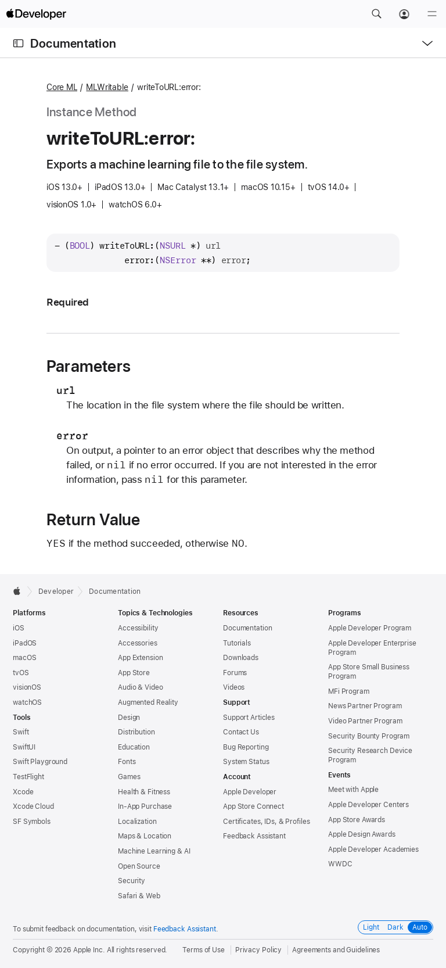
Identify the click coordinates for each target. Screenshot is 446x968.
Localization (137, 822)
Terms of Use (203, 950)
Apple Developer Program (369, 628)
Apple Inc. (89, 950)
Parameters (88, 366)
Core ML (61, 87)
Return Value (93, 519)
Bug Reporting (245, 747)
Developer (56, 591)
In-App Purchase (145, 806)
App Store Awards (356, 820)
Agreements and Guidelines (336, 950)
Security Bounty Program (368, 736)
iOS (18, 628)
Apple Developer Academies (373, 849)
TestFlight (28, 777)
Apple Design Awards (361, 834)
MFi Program (348, 691)
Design (129, 718)
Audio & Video (140, 687)
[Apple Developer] (36, 14)
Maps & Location (144, 836)
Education (134, 747)
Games (129, 777)
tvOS (21, 673)
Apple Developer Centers (368, 805)
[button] (376, 14)
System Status (246, 762)
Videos (233, 687)
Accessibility (138, 628)
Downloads (240, 658)
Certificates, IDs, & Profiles (266, 822)
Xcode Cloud (33, 806)
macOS (24, 658)
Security (131, 881)
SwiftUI (24, 747)
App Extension (140, 658)
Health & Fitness (144, 792)
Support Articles (249, 718)
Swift (20, 732)
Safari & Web (139, 896)
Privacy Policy (258, 950)
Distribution (136, 732)
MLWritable (107, 87)
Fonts (126, 762)
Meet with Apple (353, 790)
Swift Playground (40, 762)
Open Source (139, 866)
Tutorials (237, 643)
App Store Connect (253, 806)
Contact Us (241, 732)
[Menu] (432, 14)
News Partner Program (365, 706)
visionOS (27, 687)
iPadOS (25, 643)
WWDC (340, 864)
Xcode (23, 792)
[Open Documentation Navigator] (18, 43)
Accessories (137, 643)
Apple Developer (249, 792)
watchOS (27, 702)
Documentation (73, 43)
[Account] (404, 14)
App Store (134, 673)
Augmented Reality (148, 702)
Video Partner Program (365, 721)
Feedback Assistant (254, 836)
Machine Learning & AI (154, 851)
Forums (235, 673)
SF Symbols (32, 822)
